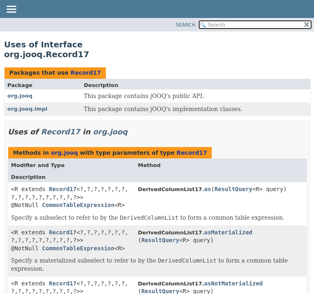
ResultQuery (234, 189)
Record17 (85, 72)
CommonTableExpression (78, 205)
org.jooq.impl (27, 109)
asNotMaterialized (233, 283)
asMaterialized (228, 232)
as (207, 189)
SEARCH (186, 25)
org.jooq (19, 96)
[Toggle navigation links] (11, 10)
